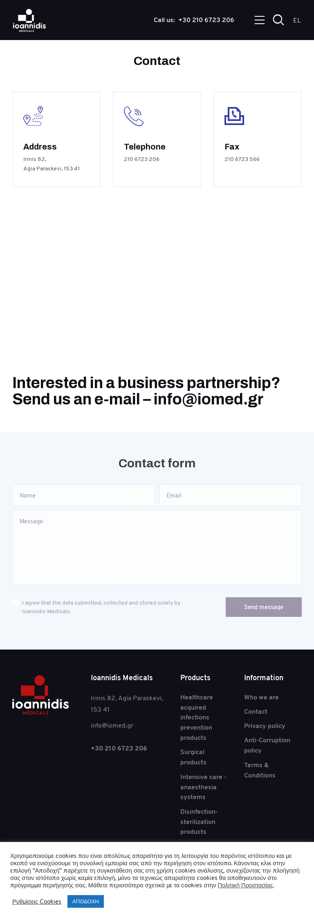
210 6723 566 (242, 159)
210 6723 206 (141, 159)
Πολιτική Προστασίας (246, 885)
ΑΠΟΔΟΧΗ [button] (85, 901)
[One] (157, 286)
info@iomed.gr (208, 400)
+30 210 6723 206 (119, 748)
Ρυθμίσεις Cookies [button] (36, 901)
